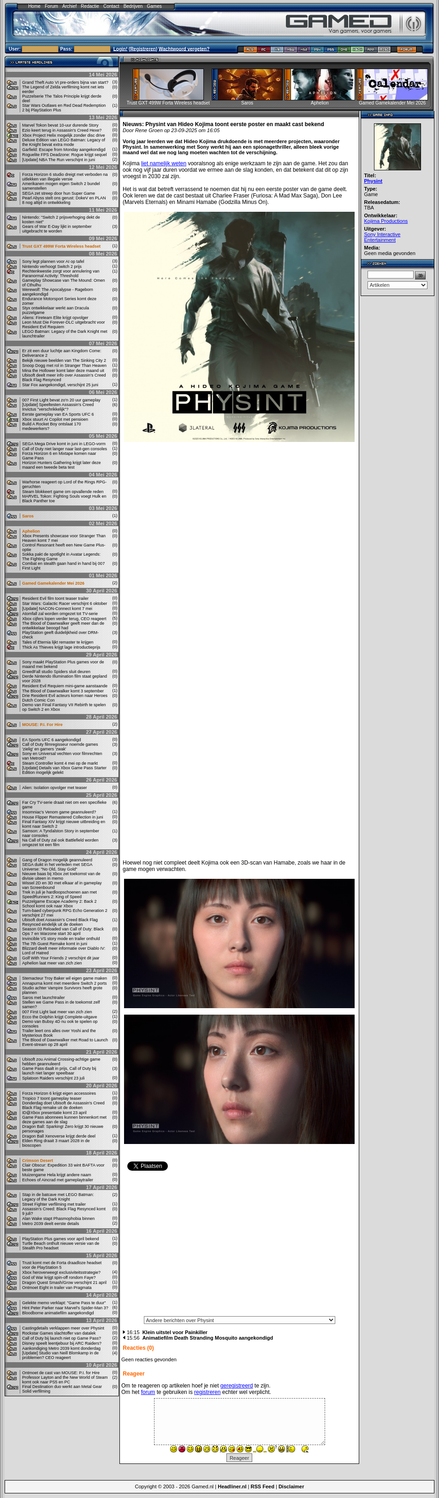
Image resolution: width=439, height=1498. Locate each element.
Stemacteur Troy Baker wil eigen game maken (64, 978)
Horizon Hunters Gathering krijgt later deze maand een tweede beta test (61, 465)
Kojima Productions (386, 221)
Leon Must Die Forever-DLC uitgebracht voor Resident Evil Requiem (63, 324)
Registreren (143, 48)
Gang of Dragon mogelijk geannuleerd (57, 860)
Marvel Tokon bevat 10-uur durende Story (60, 125)
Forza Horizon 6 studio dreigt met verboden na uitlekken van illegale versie (65, 176)
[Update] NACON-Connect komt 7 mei (57, 608)
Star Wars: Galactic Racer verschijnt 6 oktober (64, 603)
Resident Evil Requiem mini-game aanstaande (64, 686)
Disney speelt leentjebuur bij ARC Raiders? (61, 1343)
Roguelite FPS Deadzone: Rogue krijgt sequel (64, 154)
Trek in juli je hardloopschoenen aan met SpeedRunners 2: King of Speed (59, 894)
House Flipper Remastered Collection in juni (62, 817)
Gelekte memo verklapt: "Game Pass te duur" (64, 1303)
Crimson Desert (37, 1160)
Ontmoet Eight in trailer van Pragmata (57, 1287)
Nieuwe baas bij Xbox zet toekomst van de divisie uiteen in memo (61, 876)
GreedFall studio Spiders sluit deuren (56, 671)
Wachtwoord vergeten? (184, 48)
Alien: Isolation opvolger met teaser (54, 787)
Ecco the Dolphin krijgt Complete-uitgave (59, 1017)
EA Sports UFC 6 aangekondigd (51, 739)
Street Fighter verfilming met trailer (54, 1204)
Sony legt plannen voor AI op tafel (53, 261)
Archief (69, 6)
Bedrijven (133, 6)
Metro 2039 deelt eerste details (50, 1223)
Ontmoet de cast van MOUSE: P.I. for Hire (61, 1372)
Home (34, 6)
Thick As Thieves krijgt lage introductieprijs (61, 647)
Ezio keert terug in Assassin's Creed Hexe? (61, 130)
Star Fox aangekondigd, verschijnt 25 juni (60, 385)
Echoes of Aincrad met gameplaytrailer (57, 1180)
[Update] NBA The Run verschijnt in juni (58, 159)
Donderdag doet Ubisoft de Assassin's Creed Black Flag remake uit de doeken (63, 1105)
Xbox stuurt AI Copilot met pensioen (55, 419)
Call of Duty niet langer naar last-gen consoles (64, 449)
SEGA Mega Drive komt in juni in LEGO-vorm (64, 443)
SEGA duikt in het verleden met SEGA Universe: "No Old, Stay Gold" (57, 866)
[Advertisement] (239, 1246)
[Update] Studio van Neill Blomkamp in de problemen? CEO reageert (60, 1355)
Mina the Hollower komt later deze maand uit (63, 370)
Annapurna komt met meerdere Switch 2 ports (64, 983)
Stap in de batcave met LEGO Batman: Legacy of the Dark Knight (58, 1197)
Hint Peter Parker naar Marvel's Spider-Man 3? (65, 1308)
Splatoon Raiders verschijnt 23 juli (53, 1078)
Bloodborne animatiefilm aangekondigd (58, 1313)
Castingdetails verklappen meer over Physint (63, 1328)
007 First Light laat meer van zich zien (57, 1012)
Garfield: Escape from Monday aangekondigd (64, 149)
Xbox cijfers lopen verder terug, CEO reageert (64, 618)
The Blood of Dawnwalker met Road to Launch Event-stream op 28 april (65, 1042)
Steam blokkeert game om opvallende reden (63, 491)
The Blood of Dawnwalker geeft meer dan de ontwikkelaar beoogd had (63, 625)
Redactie (90, 6)
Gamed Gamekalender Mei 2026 (53, 583)
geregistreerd (236, 1385)
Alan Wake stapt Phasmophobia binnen (58, 1218)
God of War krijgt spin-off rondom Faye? (59, 1277)
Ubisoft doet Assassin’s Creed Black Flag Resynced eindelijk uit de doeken (60, 922)
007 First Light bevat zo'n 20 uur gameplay (61, 400)
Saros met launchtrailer (43, 997)
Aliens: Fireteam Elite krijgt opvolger (55, 317)
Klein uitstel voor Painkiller (175, 1332)
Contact (111, 6)
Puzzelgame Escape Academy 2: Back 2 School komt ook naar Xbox (59, 903)
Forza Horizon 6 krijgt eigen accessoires (59, 1093)
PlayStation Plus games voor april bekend (60, 1239)
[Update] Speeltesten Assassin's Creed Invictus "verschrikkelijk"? (58, 407)
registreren (207, 1392)
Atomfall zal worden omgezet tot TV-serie (60, 613)
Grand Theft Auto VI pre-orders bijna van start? (65, 82)
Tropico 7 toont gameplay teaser (52, 1098)
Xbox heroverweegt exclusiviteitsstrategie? (61, 1272)
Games (154, 6)
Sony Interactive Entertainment (382, 237)
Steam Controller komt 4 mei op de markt (60, 763)
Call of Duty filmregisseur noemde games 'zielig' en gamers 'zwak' (60, 746)
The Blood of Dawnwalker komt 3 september (63, 691)
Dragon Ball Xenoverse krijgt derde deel (58, 1136)
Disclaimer (291, 1486)
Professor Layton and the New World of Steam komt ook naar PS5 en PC (64, 1379)
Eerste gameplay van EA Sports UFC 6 (58, 414)
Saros (28, 516)
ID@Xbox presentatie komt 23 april (54, 1112)
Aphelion (31, 531)
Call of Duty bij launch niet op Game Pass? (61, 1338)
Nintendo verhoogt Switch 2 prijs (52, 266)
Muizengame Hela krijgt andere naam (56, 1175)
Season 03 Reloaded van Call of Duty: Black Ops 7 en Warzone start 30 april (63, 931)
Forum (51, 6)
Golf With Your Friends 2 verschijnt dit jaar (61, 958)
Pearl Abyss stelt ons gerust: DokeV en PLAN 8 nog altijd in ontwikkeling (64, 200)
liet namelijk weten (163, 163)
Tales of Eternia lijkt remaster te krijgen (58, 642)
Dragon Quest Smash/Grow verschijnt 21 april (64, 1282)
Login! (120, 48)
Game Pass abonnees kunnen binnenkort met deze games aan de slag (64, 1119)
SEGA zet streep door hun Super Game (58, 193)
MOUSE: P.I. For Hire (42, 724)
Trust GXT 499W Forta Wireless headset (61, 246)
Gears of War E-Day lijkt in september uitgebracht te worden (57, 228)
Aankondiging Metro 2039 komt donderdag (61, 1348)
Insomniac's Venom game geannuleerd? (59, 812)
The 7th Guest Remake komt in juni (54, 943)
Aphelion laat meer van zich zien (52, 963)
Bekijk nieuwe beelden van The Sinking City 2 (64, 360)
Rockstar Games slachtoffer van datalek (58, 1333)
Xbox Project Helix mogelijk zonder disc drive (63, 135)
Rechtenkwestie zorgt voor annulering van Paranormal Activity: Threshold (61, 273)
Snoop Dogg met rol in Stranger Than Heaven (64, 365)
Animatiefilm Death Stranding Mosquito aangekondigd (207, 1338)
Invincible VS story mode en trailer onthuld (61, 938)
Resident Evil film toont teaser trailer (55, 598)
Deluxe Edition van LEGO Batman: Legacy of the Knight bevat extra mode (63, 142)
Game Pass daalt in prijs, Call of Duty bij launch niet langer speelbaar (59, 1070)
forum (148, 1392)
